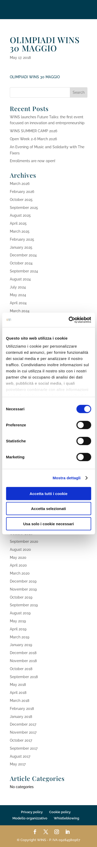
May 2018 (18, 685)
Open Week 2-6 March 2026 (33, 139)
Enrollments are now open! (32, 161)
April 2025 (18, 223)
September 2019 (24, 605)
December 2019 (23, 581)
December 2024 (23, 255)
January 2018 (21, 717)
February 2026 (22, 192)
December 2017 (23, 724)
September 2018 (24, 677)
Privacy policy (32, 812)
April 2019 (18, 629)
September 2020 (24, 541)
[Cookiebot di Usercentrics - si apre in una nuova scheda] (69, 320)
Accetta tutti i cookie (48, 493)
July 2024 (18, 287)
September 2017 (24, 748)
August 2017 (20, 756)
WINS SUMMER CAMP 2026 (33, 131)
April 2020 (18, 565)
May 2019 (18, 621)
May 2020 (18, 557)
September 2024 (24, 271)
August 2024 (20, 279)
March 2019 (19, 637)
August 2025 (20, 215)
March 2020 (20, 573)
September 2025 (24, 208)
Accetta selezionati (48, 508)
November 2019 (23, 589)
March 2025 (19, 231)
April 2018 (18, 693)
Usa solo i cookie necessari (48, 523)
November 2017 (23, 732)
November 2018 (23, 661)
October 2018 (21, 669)
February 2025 (22, 239)
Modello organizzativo (29, 818)
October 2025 (21, 200)
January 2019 (21, 645)
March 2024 (19, 311)
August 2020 (20, 549)
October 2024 (21, 263)
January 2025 (21, 247)
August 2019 (20, 613)
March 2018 (19, 701)
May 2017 (18, 764)
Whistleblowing (66, 818)
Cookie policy (60, 812)
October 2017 (21, 740)
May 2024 (18, 295)
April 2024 (18, 303)
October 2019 (21, 597)
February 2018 (22, 709)
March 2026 (19, 184)
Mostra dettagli (66, 478)
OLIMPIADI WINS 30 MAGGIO (35, 77)
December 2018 (23, 653)
